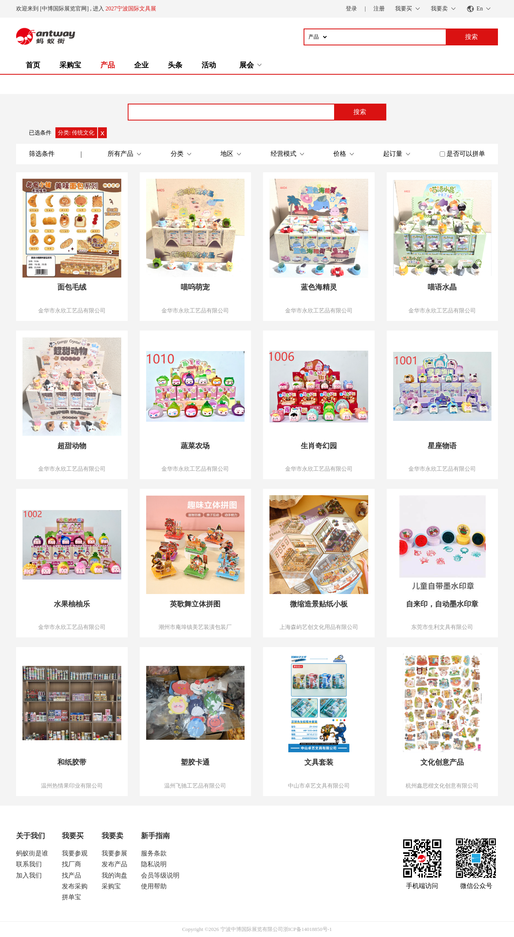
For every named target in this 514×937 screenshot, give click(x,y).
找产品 (71, 875)
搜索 (359, 111)
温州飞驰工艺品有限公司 (195, 785)
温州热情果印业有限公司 (72, 785)
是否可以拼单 (466, 153)
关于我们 (30, 836)
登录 (351, 9)
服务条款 (154, 853)
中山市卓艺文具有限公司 (319, 785)
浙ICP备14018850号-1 (307, 929)
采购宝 (70, 65)
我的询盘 (114, 875)
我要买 (73, 836)
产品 (107, 65)
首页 (33, 65)
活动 (209, 65)
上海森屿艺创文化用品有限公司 (318, 627)
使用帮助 (154, 886)
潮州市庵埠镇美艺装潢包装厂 (195, 627)
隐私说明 (154, 864)
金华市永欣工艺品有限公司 (72, 310)
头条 (175, 65)
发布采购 (75, 886)
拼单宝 (71, 897)
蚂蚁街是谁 (32, 853)
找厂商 (71, 864)
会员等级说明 (160, 875)
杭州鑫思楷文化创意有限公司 (442, 785)
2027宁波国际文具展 (131, 9)
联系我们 (29, 864)
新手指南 (155, 836)
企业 (141, 65)
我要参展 (114, 853)
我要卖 (112, 836)
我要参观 (75, 853)
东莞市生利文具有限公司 (442, 627)
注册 (379, 9)
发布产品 (114, 864)
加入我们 (29, 875)
